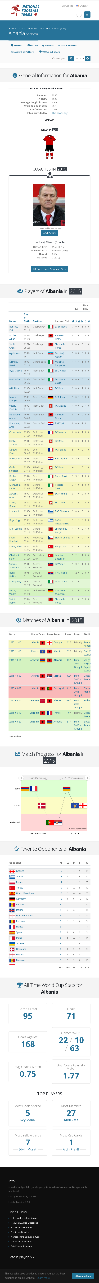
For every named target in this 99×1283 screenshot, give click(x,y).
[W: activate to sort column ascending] (68, 862)
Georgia (20, 870)
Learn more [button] (43, 1278)
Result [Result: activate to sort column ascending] (68, 634)
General (16, 45)
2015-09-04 (15, 700)
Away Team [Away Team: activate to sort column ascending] (53, 634)
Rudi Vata (71, 1120)
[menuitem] (54, 777)
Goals (71, 1009)
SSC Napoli (60, 370)
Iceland (19, 909)
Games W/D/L (71, 1033)
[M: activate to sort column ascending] (60, 862)
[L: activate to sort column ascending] (79, 862)
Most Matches (71, 1106)
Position (37, 321)
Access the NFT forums (21, 1227)
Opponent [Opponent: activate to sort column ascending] (15, 862)
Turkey (19, 887)
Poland (19, 882)
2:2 (68, 642)
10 (60, 887)
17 (60, 870)
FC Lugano (60, 405)
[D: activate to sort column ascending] (74, 862)
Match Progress (67, 45)
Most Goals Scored (27, 1106)
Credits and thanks (20, 1232)
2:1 (68, 721)
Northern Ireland (24, 915)
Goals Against (27, 1037)
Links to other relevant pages (24, 1218)
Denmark (21, 948)
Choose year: (59, 58)
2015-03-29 (15, 721)
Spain (19, 932)
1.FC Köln (60, 397)
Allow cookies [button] (83, 1276)
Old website (66, 6)
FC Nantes (60, 432)
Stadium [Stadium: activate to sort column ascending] (88, 634)
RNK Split (60, 423)
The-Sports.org (60, 112)
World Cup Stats (49, 52)
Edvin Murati (27, 1149)
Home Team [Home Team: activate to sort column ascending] (38, 634)
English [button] (82, 6)
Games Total (28, 1009)
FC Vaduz (60, 563)
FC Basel (59, 388)
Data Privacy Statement (21, 1246)
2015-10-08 (15, 675)
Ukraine (20, 943)
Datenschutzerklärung (21, 1241)
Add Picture (49, 232)
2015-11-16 (15, 642)
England (20, 954)
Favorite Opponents (23, 52)
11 (60, 882)
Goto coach (49, 269)
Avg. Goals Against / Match (71, 1067)
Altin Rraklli (71, 1149)
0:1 (68, 688)
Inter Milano (61, 581)
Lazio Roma (61, 326)
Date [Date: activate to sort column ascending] (12, 634)
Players (32, 45)
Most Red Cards (71, 1135)
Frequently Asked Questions (24, 1222)
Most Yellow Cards (28, 1135)
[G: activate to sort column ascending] (86, 862)
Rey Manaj (28, 1120)
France (19, 926)
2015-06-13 (15, 712)
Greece (19, 876)
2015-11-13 (15, 651)
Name (12, 321)
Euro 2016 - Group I (78, 663)
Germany (21, 898)
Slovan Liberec (62, 537)
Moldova (20, 960)
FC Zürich (60, 502)
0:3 (68, 659)
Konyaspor (60, 546)
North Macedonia (25, 893)
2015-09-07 (15, 688)
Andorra (20, 904)
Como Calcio (61, 476)
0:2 (68, 675)
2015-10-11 (15, 659)
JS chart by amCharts (77, 828)
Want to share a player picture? (25, 1236)
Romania (20, 921)
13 (60, 876)
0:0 (68, 700)
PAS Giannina (62, 511)
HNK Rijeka (61, 458)
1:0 (68, 712)
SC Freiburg (61, 493)
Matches (48, 45)
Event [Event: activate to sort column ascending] (77, 634)
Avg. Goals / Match (28, 1067)
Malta (19, 937)
